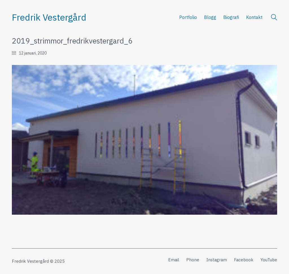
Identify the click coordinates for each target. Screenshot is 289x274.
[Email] (173, 260)
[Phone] (192, 260)
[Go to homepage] (49, 17)
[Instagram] (216, 260)
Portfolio (188, 17)
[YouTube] (268, 260)
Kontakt (254, 17)
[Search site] (274, 18)
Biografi (231, 17)
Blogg (210, 17)
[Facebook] (243, 260)
